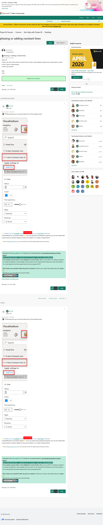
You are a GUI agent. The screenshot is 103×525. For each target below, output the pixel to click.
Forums (28, 13)
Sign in (87, 17)
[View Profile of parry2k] (11, 106)
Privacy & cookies (81, 513)
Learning (64, 13)
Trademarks (99, 513)
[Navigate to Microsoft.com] (4, 13)
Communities (50, 13)
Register (81, 17)
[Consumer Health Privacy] (22, 519)
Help (93, 17)
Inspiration (35, 13)
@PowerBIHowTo (16, 253)
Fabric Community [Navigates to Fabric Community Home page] (17, 13)
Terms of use (91, 513)
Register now (57, 26)
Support (72, 13)
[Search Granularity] (53, 21)
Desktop (48, 32)
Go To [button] (99, 17)
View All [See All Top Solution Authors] (74, 130)
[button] (50, 43)
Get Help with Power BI (33, 32)
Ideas (42, 13)
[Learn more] (76, 77)
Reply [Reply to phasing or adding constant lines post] (62, 89)
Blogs (58, 13)
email (11, 273)
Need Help (9, 85)
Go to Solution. (36, 78)
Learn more (5, 8)
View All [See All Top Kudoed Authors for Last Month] (74, 165)
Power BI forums (6, 32)
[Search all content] (80, 21)
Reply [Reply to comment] (62, 288)
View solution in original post (10, 279)
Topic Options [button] (60, 43)
